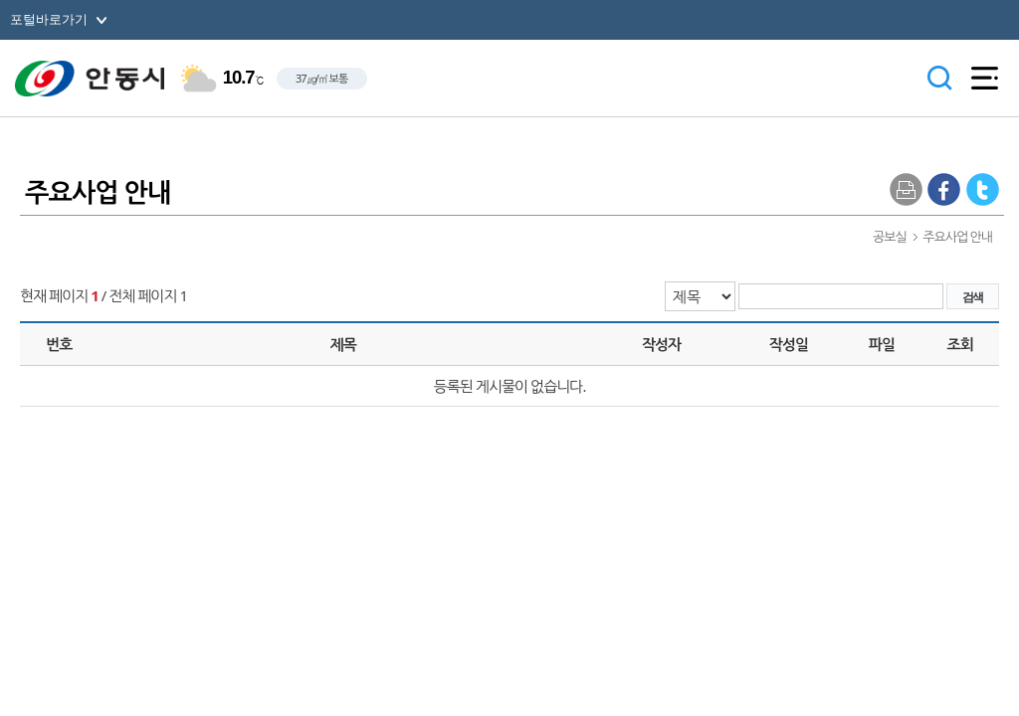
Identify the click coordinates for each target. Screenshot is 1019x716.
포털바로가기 (49, 19)
